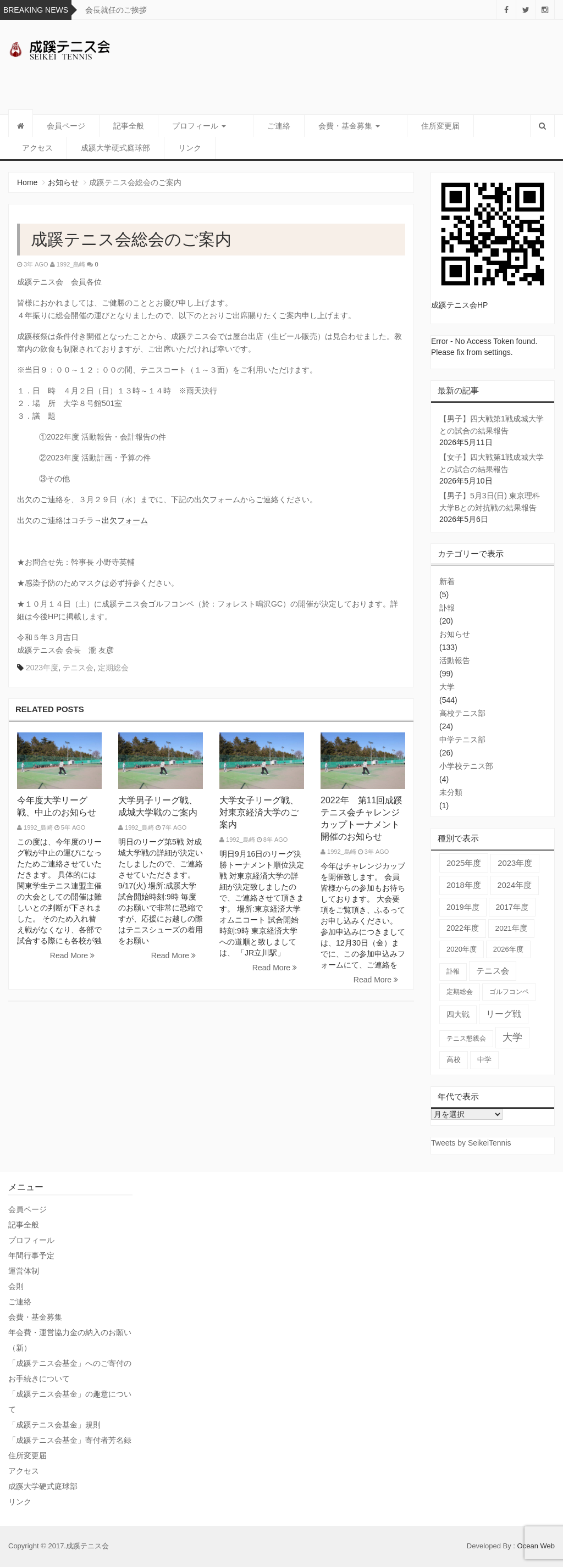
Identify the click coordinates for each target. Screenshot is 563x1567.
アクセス (476, 125)
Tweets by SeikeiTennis (471, 1142)
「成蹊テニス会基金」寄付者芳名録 (69, 1440)
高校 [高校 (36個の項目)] (453, 1059)
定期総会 (113, 667)
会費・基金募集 (336, 125)
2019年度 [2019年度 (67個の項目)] (462, 907)
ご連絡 (265, 125)
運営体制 (23, 1270)
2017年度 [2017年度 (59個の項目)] (512, 907)
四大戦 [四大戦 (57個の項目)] (458, 1014)
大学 (447, 686)
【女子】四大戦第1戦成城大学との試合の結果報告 (491, 463)
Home (27, 182)
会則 (16, 1286)
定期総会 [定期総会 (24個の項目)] (459, 992)
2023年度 (42, 667)
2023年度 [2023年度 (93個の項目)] (515, 863)
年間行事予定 (31, 1255)
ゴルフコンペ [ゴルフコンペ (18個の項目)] (509, 992)
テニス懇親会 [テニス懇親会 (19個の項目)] (466, 1038)
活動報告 (454, 660)
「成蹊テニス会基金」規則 (54, 1424)
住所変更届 (414, 125)
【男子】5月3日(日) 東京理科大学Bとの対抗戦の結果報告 (489, 501)
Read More (72, 955)
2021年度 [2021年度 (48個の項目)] (511, 928)
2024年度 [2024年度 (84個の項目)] (515, 885)
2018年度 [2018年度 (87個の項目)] (463, 885)
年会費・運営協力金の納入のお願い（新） (69, 1340)
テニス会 (78, 667)
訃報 (447, 607)
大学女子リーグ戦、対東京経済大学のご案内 (259, 812)
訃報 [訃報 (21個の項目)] (453, 971)
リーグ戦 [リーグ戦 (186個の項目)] (503, 1014)
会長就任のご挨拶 (116, 9)
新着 (447, 581)
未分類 (450, 792)
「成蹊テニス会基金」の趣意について (69, 1402)
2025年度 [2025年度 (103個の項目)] (463, 863)
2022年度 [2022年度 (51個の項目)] (462, 928)
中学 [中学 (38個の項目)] (484, 1059)
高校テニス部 (462, 713)
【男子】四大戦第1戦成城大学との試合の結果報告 (491, 424)
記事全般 (128, 125)
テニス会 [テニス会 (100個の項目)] (492, 970)
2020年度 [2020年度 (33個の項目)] (461, 949)
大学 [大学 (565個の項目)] (512, 1037)
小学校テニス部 (466, 766)
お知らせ (63, 182)
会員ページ (66, 125)
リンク (130, 147)
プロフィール (199, 125)
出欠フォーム (125, 520)
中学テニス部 (462, 739)
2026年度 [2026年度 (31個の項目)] (508, 949)
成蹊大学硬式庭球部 (56, 147)
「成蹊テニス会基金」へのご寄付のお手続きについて (69, 1371)
